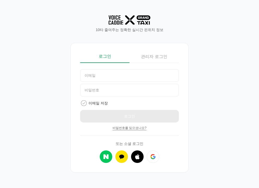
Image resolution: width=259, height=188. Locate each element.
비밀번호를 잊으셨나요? (129, 128)
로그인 (105, 56)
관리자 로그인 (154, 56)
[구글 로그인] (153, 156)
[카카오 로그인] (121, 156)
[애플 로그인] (137, 156)
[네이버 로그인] (106, 156)
